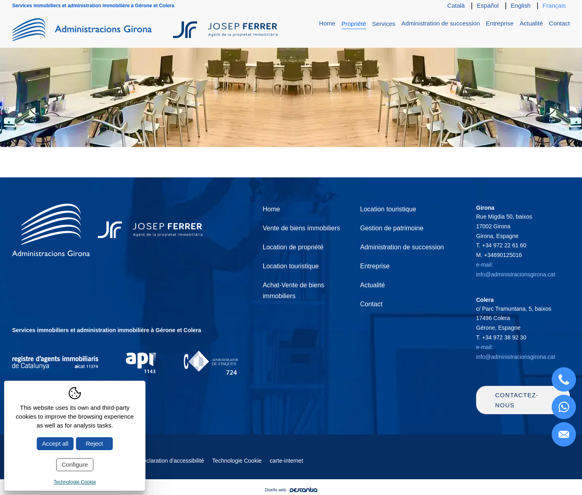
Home (327, 23)
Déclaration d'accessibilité (171, 460)
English (521, 5)
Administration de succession (440, 23)
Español (488, 5)
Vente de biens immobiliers (301, 228)
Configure (74, 464)
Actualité (531, 23)
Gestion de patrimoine (392, 228)
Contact (559, 23)
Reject (94, 443)
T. (501, 245)
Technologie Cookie (236, 460)
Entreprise (499, 23)
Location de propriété (293, 247)
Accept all (55, 443)
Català (456, 5)
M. (499, 255)
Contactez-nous (517, 400)
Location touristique (291, 266)
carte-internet (286, 460)
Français (554, 5)
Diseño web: (291, 490)
